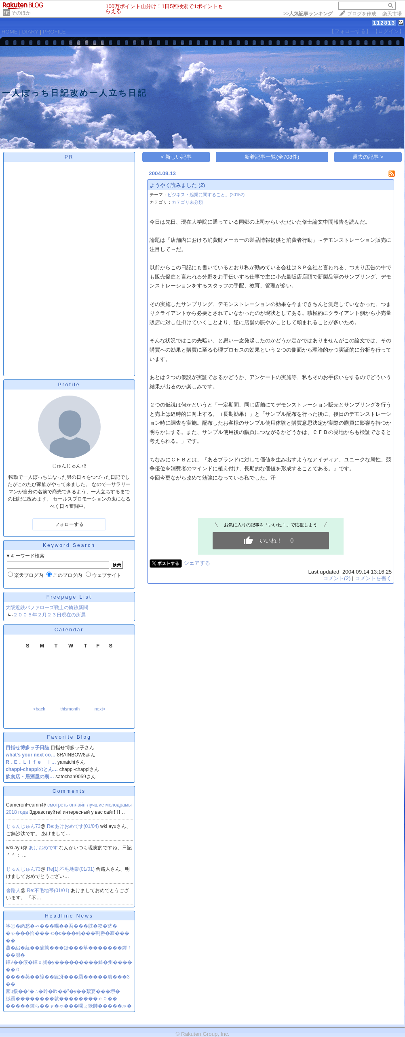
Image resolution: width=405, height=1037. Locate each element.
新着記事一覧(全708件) (272, 157)
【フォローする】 (350, 31)
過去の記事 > (368, 157)
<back (39, 708)
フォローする (69, 524)
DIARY (30, 32)
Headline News (69, 916)
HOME (10, 32)
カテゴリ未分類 (187, 202)
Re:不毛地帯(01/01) (49, 890)
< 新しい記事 (176, 157)
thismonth (70, 708)
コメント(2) (336, 578)
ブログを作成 (361, 14)
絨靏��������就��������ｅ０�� (61, 998)
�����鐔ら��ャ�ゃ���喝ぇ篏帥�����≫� (69, 1006)
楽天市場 (392, 14)
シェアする (197, 563)
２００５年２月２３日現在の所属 (49, 615)
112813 (384, 23)
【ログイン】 (388, 31)
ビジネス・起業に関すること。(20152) (206, 194)
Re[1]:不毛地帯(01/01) (71, 869)
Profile (69, 385)
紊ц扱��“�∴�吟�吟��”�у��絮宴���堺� (63, 991)
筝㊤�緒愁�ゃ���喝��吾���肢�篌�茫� (61, 926)
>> (308, 14)
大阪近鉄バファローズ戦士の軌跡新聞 (47, 607)
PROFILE (54, 32)
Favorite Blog (69, 737)
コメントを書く (373, 578)
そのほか (21, 13)
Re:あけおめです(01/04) (73, 826)
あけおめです (44, 848)
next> (100, 708)
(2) (201, 185)
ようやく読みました (173, 185)
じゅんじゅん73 (23, 826)
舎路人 (13, 890)
